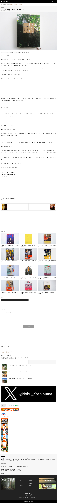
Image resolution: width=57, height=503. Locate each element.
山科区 (29, 459)
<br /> (4, 187)
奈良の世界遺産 (12, 469)
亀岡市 (41, 459)
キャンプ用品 (10, 470)
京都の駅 (30, 480)
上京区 (7, 459)
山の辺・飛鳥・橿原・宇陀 (14, 458)
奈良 (23, 497)
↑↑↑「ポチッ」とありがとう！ (5, 416)
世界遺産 (2, 469)
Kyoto (20, 480)
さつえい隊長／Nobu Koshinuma (10, 198)
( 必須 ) (4, 309)
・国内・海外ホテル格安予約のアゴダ (6, 348)
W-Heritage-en (18, 469)
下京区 (21, 459)
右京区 (16, 459)
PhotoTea (21, 485)
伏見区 (26, 459)
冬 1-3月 (15, 466)
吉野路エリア (30, 458)
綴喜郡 (6, 460)
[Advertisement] (19, 219)
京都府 (2, 459)
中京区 (13, 459)
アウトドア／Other (4, 470)
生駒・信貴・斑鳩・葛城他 (23, 458)
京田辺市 (47, 459)
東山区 (19, 459)
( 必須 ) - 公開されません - (7, 312)
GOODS (5, 465)
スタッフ (30, 485)
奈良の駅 (2, 473)
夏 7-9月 (8, 466)
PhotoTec (9, 465)
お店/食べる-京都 (19, 466)
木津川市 (53, 459)
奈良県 (2, 458)
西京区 (32, 459)
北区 (4, 459)
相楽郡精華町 (10, 460)
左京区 (10, 459)
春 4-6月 (4, 466)
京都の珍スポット (26, 466)
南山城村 (14, 460)
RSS (30, 495)
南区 (24, 459)
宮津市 (38, 459)
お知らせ (30, 478)
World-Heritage (22, 483)
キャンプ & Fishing (15, 470)
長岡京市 (43, 459)
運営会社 (30, 483)
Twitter (26, 495)
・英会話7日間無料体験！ (5, 352)
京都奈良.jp (28, 494)
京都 (1, 466)
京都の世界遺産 (7, 469)
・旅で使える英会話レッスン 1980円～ (7, 351)
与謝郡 (17, 460)
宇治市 (35, 459)
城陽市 (3, 460)
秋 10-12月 (11, 466)
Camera (2, 465)
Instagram (28, 495)
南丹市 (50, 459)
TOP (20, 478)
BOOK (3, 7)
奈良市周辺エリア (6, 458)
